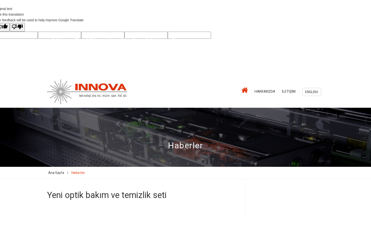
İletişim (289, 91)
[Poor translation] (17, 27)
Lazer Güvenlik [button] (123, 40)
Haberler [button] (154, 40)
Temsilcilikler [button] (87, 40)
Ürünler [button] (59, 40)
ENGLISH (311, 92)
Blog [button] (176, 40)
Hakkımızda (265, 91)
